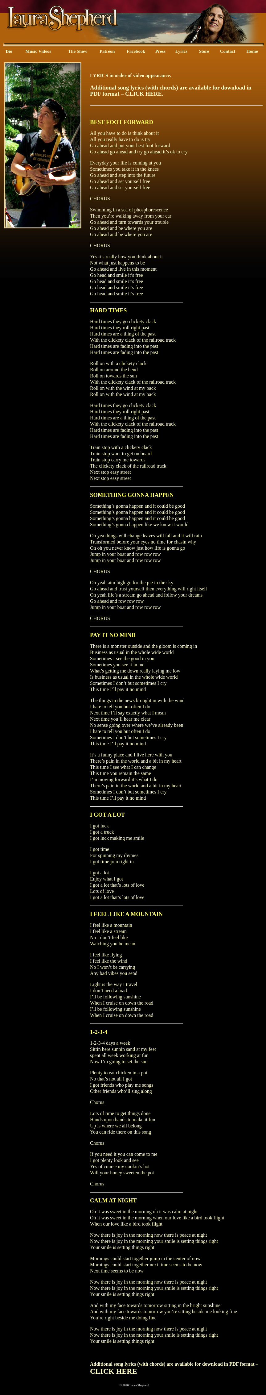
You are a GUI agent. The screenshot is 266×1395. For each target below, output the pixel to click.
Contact (227, 51)
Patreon (107, 51)
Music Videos (38, 51)
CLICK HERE (143, 93)
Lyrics (181, 51)
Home (252, 51)
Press (160, 51)
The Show (77, 51)
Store (204, 51)
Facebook (136, 51)
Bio (9, 51)
